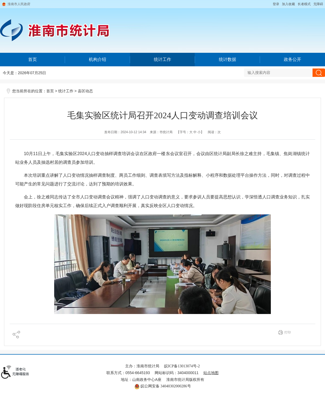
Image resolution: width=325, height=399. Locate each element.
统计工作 (162, 59)
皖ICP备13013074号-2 (182, 366)
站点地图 (211, 373)
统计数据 (227, 59)
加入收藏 (288, 4)
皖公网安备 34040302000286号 (162, 386)
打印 (287, 332)
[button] (304, 4)
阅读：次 (214, 132)
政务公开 (292, 59)
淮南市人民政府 (19, 4)
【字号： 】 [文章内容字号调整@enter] (190, 132)
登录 (276, 4)
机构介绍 (97, 59)
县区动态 (85, 91)
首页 (32, 59)
